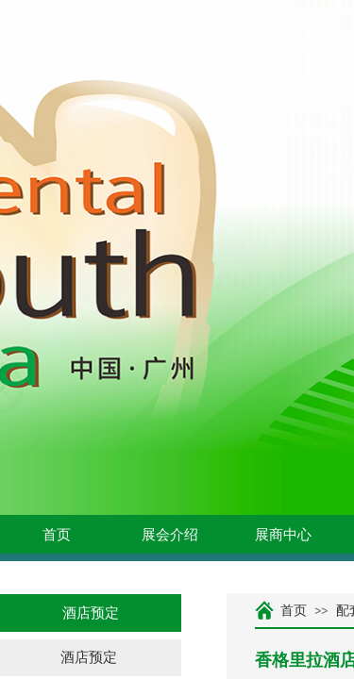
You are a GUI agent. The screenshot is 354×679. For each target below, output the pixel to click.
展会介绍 (170, 534)
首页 (56, 534)
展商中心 (283, 534)
